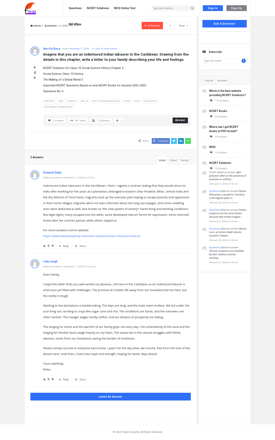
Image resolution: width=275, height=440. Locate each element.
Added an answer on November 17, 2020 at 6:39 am (68, 177)
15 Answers (218, 152)
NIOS (212, 147)
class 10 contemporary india (106, 100)
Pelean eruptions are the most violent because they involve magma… (227, 213)
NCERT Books (218, 111)
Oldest (173, 160)
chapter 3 (72, 100)
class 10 (84, 100)
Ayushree (214, 191)
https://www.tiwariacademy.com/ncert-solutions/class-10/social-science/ (92, 236)
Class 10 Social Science (106, 48)
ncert (137, 100)
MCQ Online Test (124, 8)
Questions (75, 8)
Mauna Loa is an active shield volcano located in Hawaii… (228, 232)
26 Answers (218, 136)
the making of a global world (59, 106)
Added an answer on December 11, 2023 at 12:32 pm (69, 266)
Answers (222, 80)
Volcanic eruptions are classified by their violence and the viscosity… (226, 254)
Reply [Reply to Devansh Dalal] (64, 246)
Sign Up (236, 8)
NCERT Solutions (98, 8)
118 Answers (219, 100)
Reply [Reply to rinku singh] (64, 379)
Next (183, 25)
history (127, 100)
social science (150, 100)
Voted (162, 160)
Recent (185, 160)
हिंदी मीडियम (75, 24)
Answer (180, 120)
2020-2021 (50, 100)
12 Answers (218, 168)
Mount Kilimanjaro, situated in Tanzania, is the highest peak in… (227, 194)
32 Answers (218, 116)
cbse (61, 100)
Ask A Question (224, 23)
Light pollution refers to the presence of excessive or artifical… (227, 176)
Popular (209, 80)
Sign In (213, 8)
